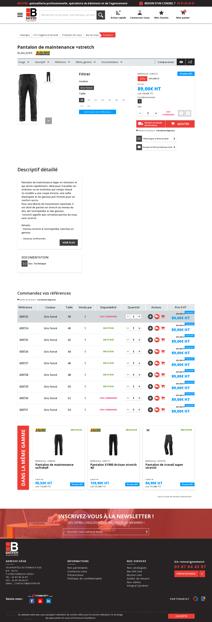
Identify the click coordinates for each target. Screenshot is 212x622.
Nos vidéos (134, 582)
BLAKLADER (24, 53)
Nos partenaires (77, 567)
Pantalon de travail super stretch (164, 466)
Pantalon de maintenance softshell (54, 466)
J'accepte (181, 616)
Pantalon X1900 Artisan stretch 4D (113, 466)
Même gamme (84, 62)
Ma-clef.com (134, 571)
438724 (23, 328)
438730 (23, 398)
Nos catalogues (137, 567)
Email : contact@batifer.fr (23, 583)
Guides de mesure (138, 578)
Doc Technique (34, 263)
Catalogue (25, 34)
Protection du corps (72, 34)
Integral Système (137, 585)
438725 (23, 340)
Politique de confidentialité (84, 578)
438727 (23, 363)
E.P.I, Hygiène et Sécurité (46, 34)
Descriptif (40, 62)
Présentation (75, 575)
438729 (23, 386)
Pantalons (108, 34)
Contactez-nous (77, 571)
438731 (23, 410)
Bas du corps (92, 34)
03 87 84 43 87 (186, 3)
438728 (23, 375)
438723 (23, 316)
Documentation (109, 62)
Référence (60, 62)
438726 (23, 351)
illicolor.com (134, 575)
